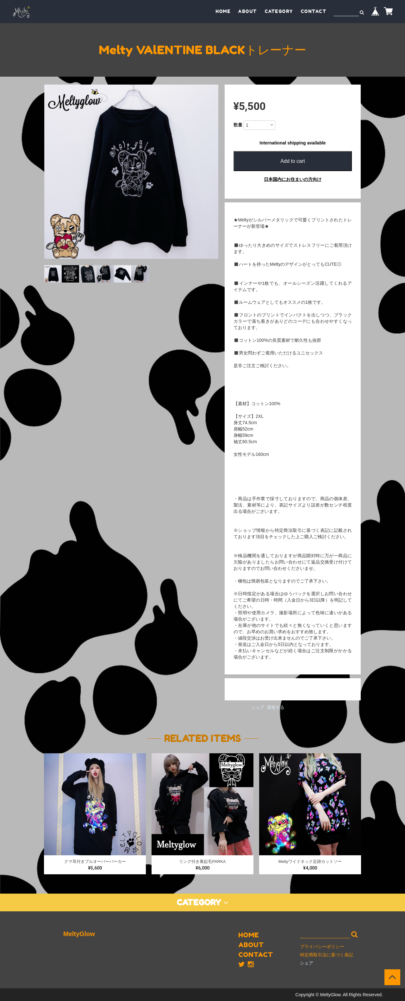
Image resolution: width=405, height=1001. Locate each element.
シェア (258, 707)
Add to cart (292, 161)
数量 (238, 124)
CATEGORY (279, 11)
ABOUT (247, 11)
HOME (222, 11)
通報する (275, 707)
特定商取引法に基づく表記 (326, 954)
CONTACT (314, 11)
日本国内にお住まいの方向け (292, 179)
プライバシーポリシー (322, 946)
